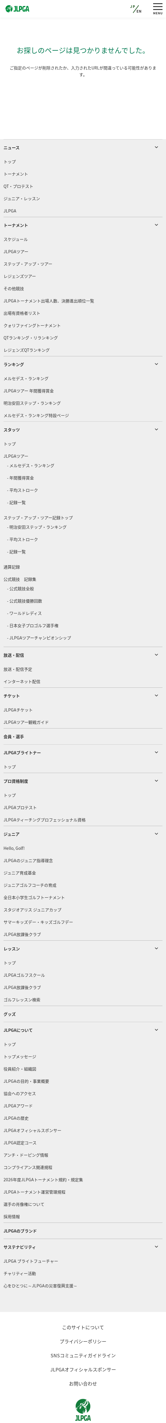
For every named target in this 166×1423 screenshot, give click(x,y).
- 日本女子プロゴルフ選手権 (32, 603)
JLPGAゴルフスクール (24, 953)
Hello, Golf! (14, 826)
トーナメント (16, 151)
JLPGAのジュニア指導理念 (28, 838)
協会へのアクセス (20, 1071)
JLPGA (10, 188)
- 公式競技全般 (20, 566)
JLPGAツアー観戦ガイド (26, 700)
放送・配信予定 (18, 647)
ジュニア (12, 812)
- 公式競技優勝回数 (24, 578)
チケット (12, 673)
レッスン (12, 926)
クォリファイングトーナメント (32, 303)
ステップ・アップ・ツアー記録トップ (38, 495)
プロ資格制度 (16, 759)
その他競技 (14, 266)
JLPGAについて (18, 1008)
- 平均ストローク (22, 468)
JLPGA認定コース (20, 1120)
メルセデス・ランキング (26, 356)
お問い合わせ (83, 1361)
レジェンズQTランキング (27, 328)
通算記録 (12, 544)
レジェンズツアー (20, 254)
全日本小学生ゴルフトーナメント (34, 875)
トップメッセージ (20, 1034)
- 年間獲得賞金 (20, 455)
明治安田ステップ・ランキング (32, 381)
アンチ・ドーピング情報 (26, 1133)
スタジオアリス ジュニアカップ (32, 887)
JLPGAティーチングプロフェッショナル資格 (45, 797)
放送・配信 (14, 633)
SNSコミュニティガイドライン (83, 1333)
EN (139, 11)
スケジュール (16, 217)
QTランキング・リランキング (31, 315)
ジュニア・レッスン (22, 176)
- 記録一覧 (16, 480)
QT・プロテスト (18, 164)
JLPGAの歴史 (16, 1096)
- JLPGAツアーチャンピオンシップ (39, 615)
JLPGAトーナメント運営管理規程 (34, 1169)
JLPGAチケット (18, 687)
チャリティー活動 (20, 1251)
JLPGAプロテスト (20, 785)
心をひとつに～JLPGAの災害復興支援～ (40, 1263)
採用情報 (12, 1194)
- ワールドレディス (24, 591)
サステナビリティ (20, 1225)
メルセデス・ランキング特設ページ (36, 393)
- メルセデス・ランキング (30, 443)
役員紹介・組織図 (20, 1046)
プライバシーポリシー (83, 1318)
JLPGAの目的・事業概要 (26, 1059)
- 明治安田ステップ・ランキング (37, 505)
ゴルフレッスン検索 (22, 977)
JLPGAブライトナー (22, 730)
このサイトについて (83, 1304)
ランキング (14, 342)
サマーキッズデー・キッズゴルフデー (38, 900)
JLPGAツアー (16, 229)
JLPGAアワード (18, 1083)
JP (132, 6)
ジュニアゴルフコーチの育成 (30, 863)
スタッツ (12, 407)
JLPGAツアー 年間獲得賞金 (29, 368)
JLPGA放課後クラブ (22, 912)
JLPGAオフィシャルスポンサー (32, 1108)
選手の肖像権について (24, 1182)
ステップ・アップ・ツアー (28, 241)
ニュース (12, 125)
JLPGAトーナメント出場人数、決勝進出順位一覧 (49, 278)
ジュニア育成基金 (20, 850)
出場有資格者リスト (22, 291)
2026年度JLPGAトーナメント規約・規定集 (43, 1157)
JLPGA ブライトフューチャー (31, 1239)
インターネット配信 (22, 659)
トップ (10, 139)
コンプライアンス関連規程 (28, 1145)
